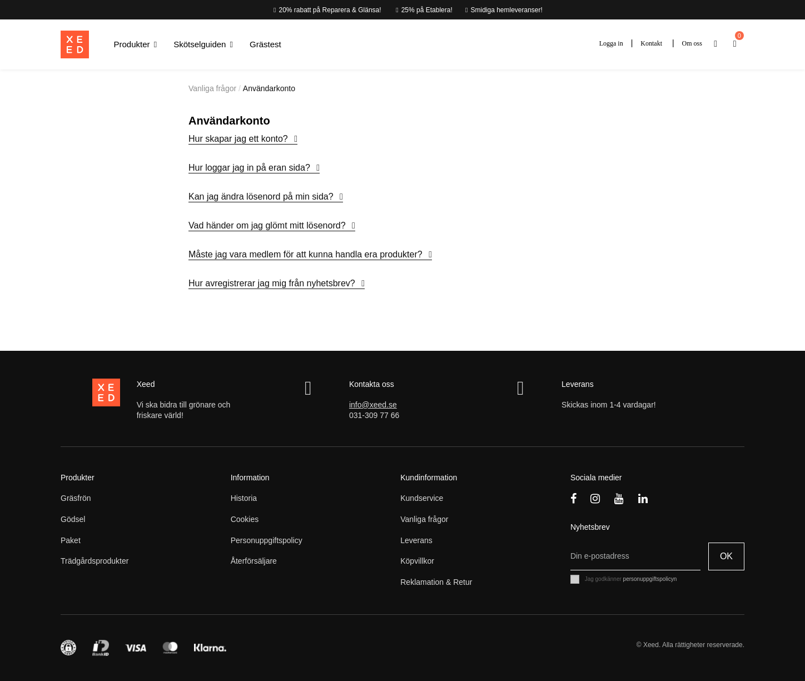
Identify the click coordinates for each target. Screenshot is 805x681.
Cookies (245, 519)
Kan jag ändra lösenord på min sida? (262, 196)
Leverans (416, 540)
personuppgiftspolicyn (650, 579)
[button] (136, 44)
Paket (71, 540)
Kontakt (651, 43)
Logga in (611, 43)
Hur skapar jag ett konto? (239, 138)
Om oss (692, 43)
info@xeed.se (373, 404)
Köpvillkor (417, 560)
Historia (244, 498)
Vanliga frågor (424, 519)
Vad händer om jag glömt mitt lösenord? (268, 225)
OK (726, 556)
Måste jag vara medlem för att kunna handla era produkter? (306, 254)
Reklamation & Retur (436, 582)
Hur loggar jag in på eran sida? (250, 167)
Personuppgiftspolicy (266, 540)
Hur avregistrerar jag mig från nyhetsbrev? (272, 283)
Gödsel (73, 519)
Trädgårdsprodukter (94, 560)
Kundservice (421, 498)
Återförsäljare (254, 560)
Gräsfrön (76, 498)
